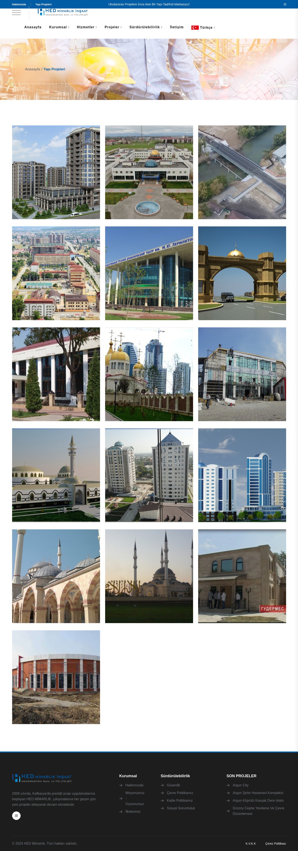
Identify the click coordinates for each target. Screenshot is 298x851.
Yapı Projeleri (43, 4)
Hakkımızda (19, 4)
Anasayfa (33, 27)
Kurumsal (58, 27)
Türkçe (202, 28)
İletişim (177, 27)
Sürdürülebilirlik (144, 27)
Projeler (112, 27)
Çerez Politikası (275, 843)
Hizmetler (86, 27)
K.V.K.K (251, 843)
